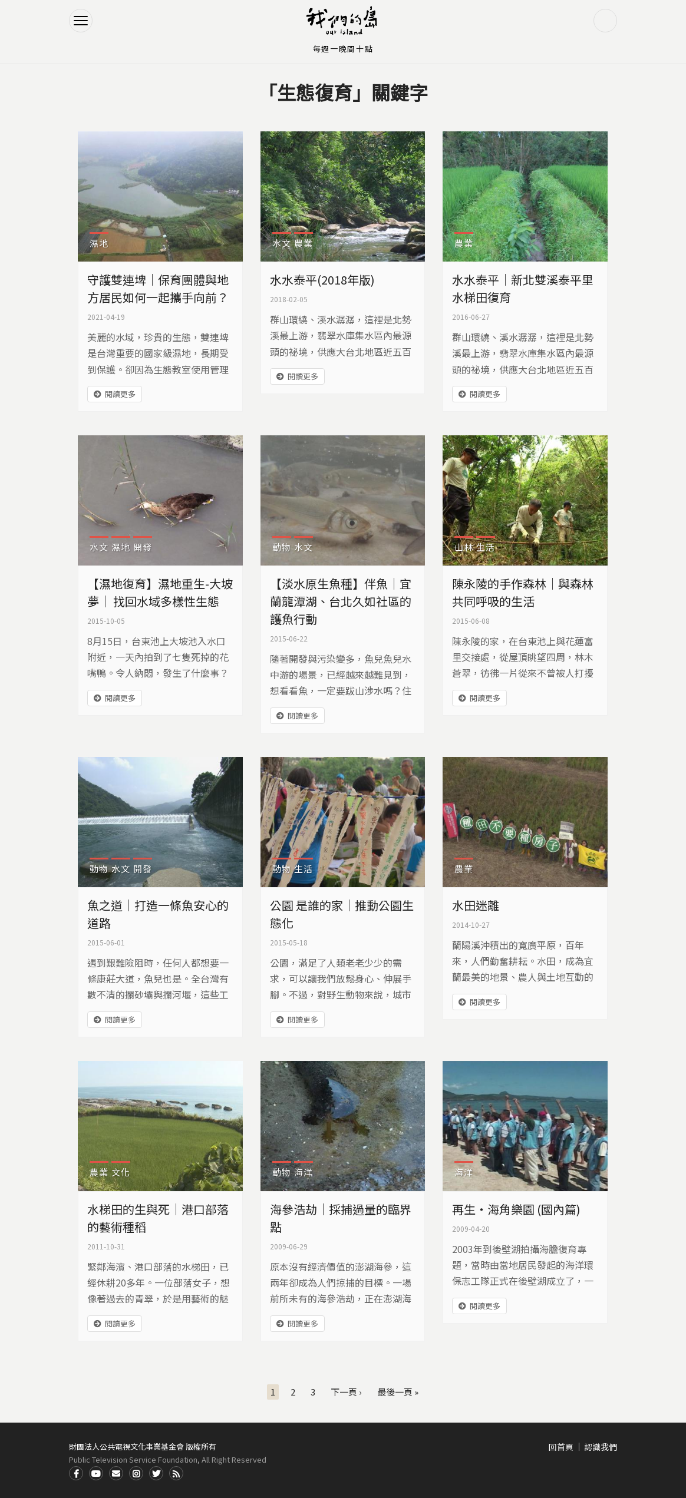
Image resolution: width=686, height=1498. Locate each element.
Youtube (96, 1473)
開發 (142, 547)
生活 (485, 547)
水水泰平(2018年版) (322, 279)
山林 (463, 547)
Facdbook (76, 1473)
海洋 (303, 1172)
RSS (176, 1473)
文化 (120, 1172)
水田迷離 (475, 905)
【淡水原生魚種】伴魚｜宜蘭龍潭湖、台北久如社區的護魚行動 (340, 601)
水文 (281, 243)
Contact (116, 1473)
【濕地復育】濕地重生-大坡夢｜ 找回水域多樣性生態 (160, 592)
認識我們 (600, 1447)
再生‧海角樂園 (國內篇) (516, 1209)
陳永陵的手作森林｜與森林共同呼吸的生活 (522, 592)
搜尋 (605, 20)
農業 (303, 243)
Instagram (136, 1473)
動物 (281, 547)
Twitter (156, 1473)
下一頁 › (346, 1391)
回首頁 (561, 1447)
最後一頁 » (397, 1391)
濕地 (99, 243)
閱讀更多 (120, 393)
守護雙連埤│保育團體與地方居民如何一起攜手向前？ (158, 288)
